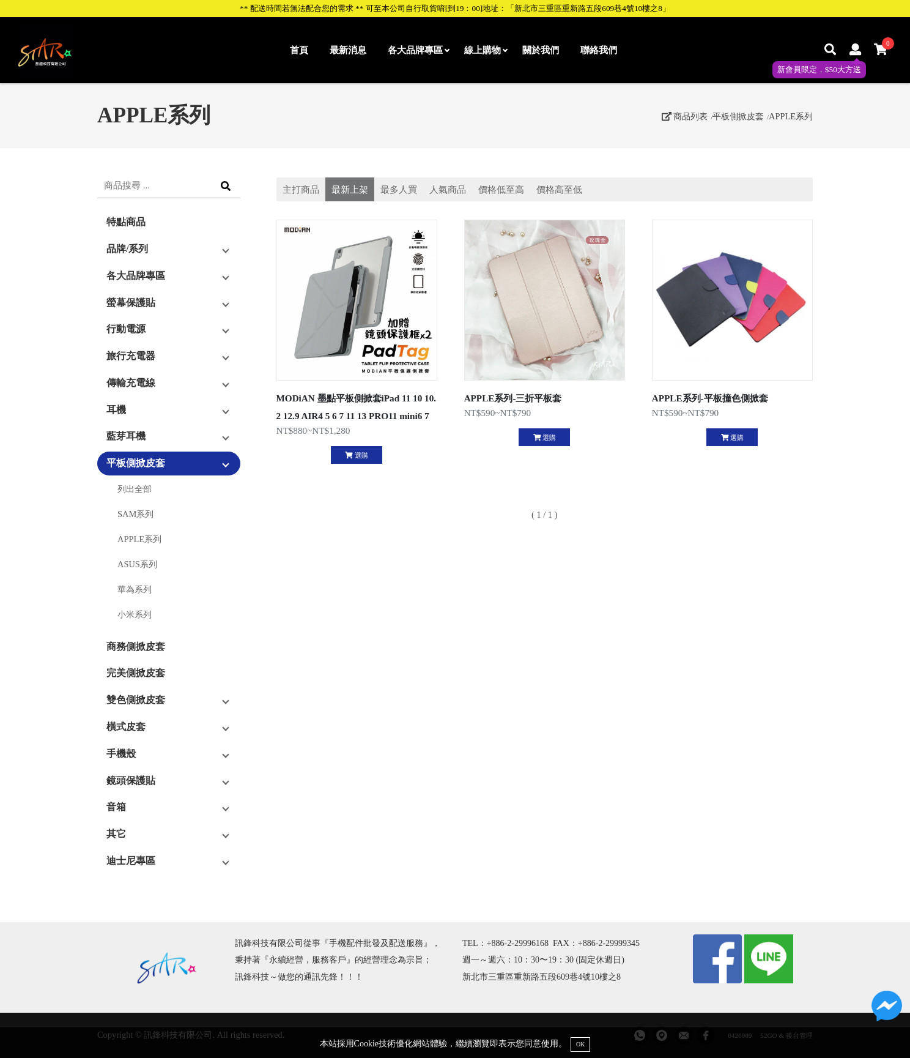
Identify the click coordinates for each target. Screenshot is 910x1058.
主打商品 (301, 189)
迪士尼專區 (130, 860)
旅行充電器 (130, 356)
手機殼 (121, 753)
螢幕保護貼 (130, 302)
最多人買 (398, 189)
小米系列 (134, 614)
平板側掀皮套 (738, 116)
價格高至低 (559, 189)
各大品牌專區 (418, 50)
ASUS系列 (137, 564)
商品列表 (685, 116)
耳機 (116, 409)
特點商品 (126, 222)
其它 (116, 834)
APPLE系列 (791, 116)
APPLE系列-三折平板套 (513, 398)
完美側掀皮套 (135, 673)
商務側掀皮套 (135, 646)
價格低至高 (501, 189)
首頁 (299, 50)
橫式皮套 (126, 726)
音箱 (116, 807)
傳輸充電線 (130, 383)
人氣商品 (447, 189)
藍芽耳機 (126, 436)
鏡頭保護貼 (130, 780)
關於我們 (540, 50)
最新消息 (348, 50)
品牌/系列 (127, 249)
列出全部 (134, 489)
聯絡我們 (598, 50)
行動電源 (126, 329)
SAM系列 (135, 514)
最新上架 (349, 189)
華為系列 (134, 589)
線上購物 (485, 50)
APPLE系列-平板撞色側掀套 (710, 398)
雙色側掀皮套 (135, 700)
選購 (356, 455)
